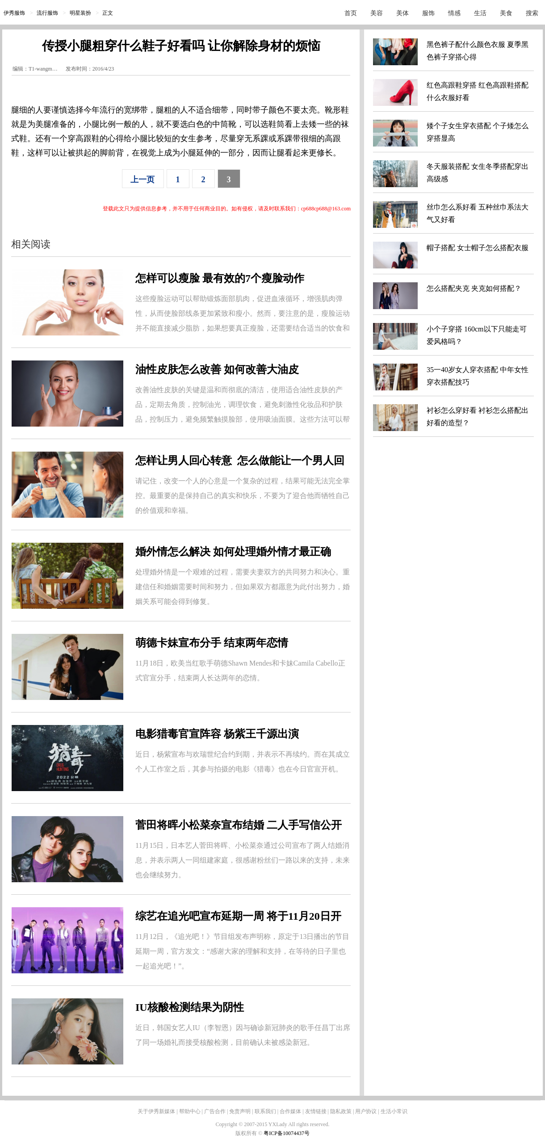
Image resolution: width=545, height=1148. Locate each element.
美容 (376, 13)
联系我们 (265, 1111)
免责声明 (240, 1111)
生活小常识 (394, 1111)
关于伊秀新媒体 (156, 1111)
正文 (107, 13)
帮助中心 (190, 1111)
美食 (506, 13)
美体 (402, 13)
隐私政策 (341, 1111)
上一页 (142, 179)
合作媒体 (290, 1111)
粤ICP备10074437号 (287, 1133)
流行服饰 (47, 13)
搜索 (532, 13)
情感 (454, 13)
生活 (480, 13)
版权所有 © (249, 1133)
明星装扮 (80, 13)
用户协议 (366, 1111)
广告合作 (215, 1111)
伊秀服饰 (14, 13)
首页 (350, 13)
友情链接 (316, 1111)
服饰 (428, 13)
